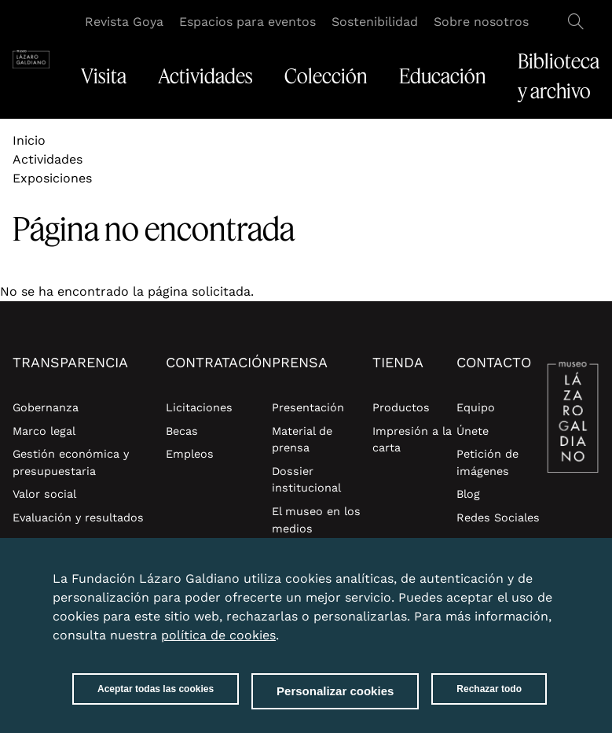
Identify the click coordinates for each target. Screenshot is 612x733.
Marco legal (44, 431)
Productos (401, 407)
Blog (468, 494)
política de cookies (218, 645)
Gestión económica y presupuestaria (71, 462)
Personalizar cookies (335, 701)
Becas (182, 431)
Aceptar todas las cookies (155, 699)
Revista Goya (124, 21)
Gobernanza (46, 407)
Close (543, 579)
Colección (326, 76)
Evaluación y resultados (78, 517)
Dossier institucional (306, 480)
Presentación (308, 407)
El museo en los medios (316, 520)
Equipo (475, 407)
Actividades (205, 76)
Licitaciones (199, 407)
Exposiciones (52, 178)
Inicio (29, 140)
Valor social (44, 494)
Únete (472, 431)
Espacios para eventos (247, 21)
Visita (103, 76)
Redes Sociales (498, 517)
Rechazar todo (489, 699)
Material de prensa (302, 440)
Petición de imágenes (487, 462)
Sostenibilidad (375, 21)
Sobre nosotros (481, 21)
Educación (442, 76)
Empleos (190, 454)
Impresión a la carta (412, 440)
